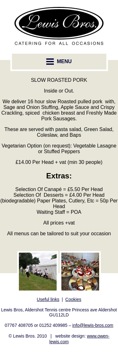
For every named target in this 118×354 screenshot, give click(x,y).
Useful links (48, 299)
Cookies (73, 299)
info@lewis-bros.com (92, 325)
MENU (59, 61)
